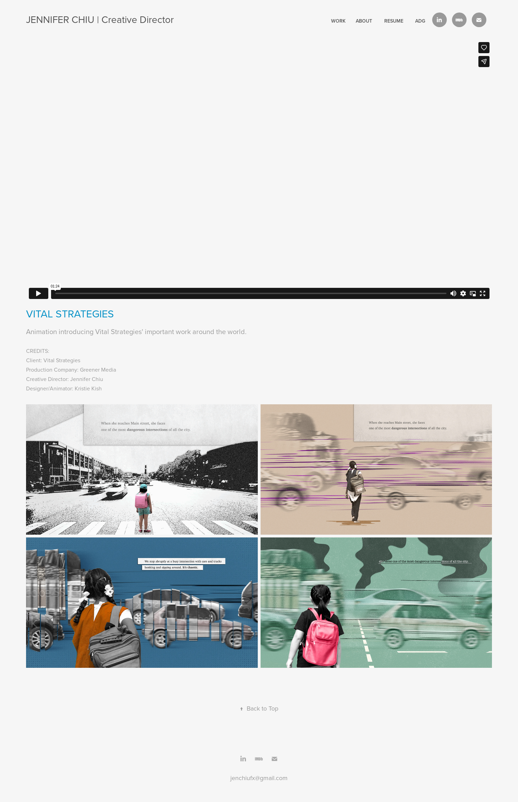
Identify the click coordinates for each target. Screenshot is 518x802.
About (364, 20)
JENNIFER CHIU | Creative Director (100, 19)
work (338, 20)
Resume (393, 20)
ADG (420, 20)
